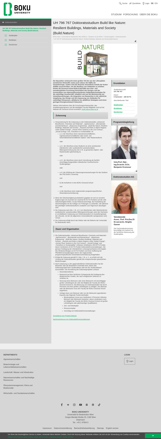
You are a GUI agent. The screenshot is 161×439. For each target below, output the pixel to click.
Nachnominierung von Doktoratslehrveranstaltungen (71, 319)
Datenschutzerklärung (63, 428)
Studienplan (13, 35)
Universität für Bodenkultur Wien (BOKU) (74, 37)
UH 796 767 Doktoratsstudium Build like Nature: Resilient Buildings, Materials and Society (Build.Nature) (86, 39)
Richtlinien (12, 40)
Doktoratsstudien (11, 22)
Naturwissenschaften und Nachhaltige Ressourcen (18, 379)
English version (112, 428)
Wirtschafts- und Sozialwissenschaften (19, 393)
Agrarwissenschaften (12, 359)
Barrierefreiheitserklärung (84, 428)
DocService (13, 45)
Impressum (47, 428)
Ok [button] (153, 435)
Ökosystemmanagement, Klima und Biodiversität (17, 386)
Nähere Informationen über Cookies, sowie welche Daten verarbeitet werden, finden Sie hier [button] (40, 437)
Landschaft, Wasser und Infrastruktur (18, 372)
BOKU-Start (56, 37)
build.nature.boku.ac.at (90, 109)
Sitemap (100, 428)
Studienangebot (109, 37)
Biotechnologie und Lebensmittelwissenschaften (14, 365)
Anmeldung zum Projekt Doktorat (65, 316)
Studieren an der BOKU (95, 37)
